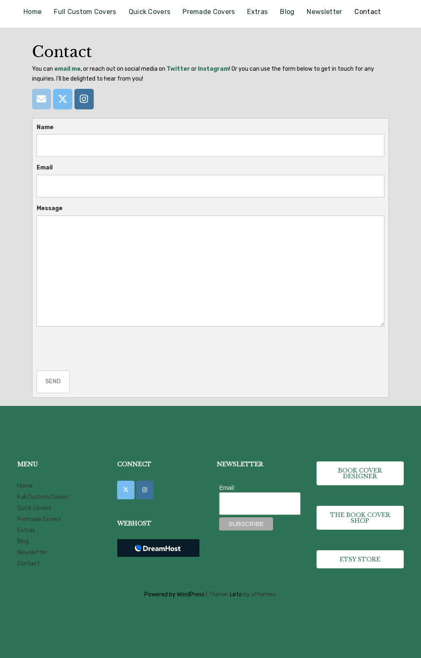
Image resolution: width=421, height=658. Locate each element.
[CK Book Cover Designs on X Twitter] (125, 490)
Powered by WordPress (174, 594)
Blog (287, 12)
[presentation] (99, 349)
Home (32, 12)
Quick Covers (150, 12)
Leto (236, 594)
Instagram (213, 68)
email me (67, 68)
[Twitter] (62, 99)
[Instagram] (83, 99)
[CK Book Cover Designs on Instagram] (144, 490)
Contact (367, 12)
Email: (227, 487)
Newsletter (324, 12)
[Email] (41, 99)
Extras (257, 12)
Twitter (178, 68)
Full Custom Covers (85, 12)
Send (53, 381)
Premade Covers (209, 12)
